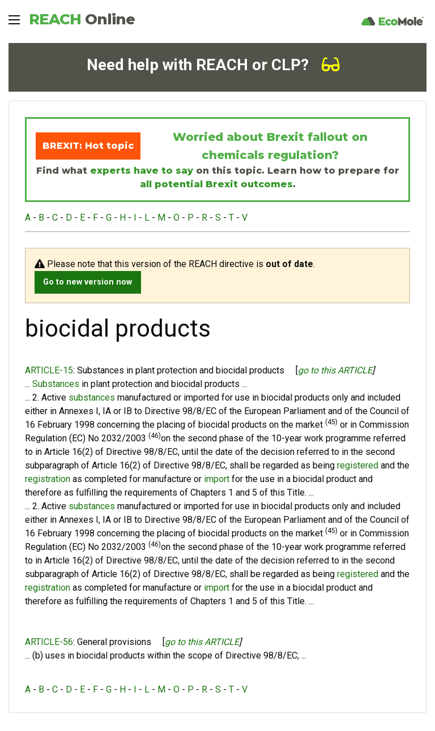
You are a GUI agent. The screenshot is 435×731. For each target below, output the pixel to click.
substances (92, 397)
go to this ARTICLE (335, 370)
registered (357, 465)
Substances (55, 384)
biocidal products (205, 384)
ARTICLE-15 (49, 370)
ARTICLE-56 (49, 642)
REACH (82, 19)
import (216, 479)
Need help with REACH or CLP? (213, 64)
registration (47, 479)
